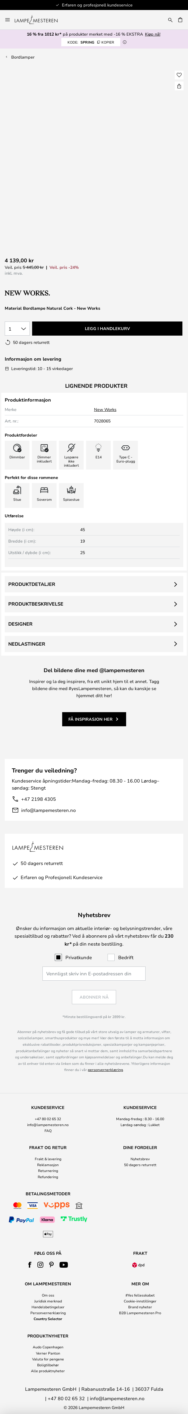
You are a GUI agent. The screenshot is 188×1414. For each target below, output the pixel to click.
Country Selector (48, 1318)
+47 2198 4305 (38, 799)
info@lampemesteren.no (48, 810)
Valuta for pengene (48, 1359)
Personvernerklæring (48, 1312)
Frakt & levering (48, 1158)
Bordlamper (22, 57)
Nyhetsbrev (140, 1158)
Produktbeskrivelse (35, 604)
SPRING (90, 42)
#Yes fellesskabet (140, 1295)
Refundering (48, 1176)
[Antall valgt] (17, 328)
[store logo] (39, 19)
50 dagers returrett (140, 1164)
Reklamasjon (48, 1164)
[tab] (48, 1119)
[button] (179, 75)
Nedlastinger (26, 644)
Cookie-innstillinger (140, 1301)
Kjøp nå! (152, 34)
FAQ (48, 1130)
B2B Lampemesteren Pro (140, 1312)
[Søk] (170, 19)
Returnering (48, 1170)
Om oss (48, 1295)
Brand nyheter (140, 1306)
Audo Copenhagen (48, 1347)
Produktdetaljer (31, 584)
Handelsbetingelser (48, 1306)
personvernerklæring (105, 1069)
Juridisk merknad (48, 1301)
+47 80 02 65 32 (48, 1118)
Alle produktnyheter (48, 1370)
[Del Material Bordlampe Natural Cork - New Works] (179, 86)
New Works (105, 409)
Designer (20, 624)
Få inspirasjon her (90, 719)
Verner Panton (48, 1353)
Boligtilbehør (48, 1364)
